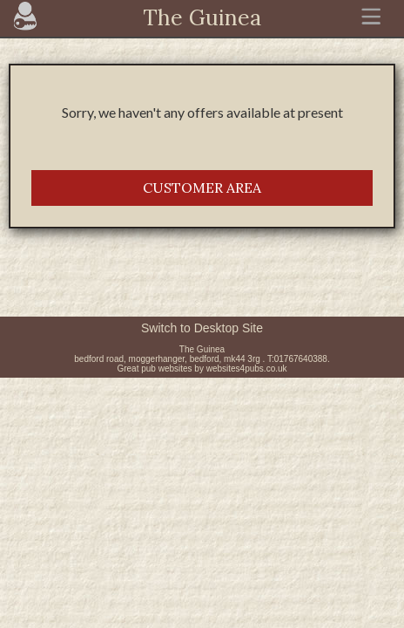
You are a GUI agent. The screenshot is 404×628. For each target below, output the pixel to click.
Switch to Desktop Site (202, 328)
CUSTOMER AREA (202, 188)
